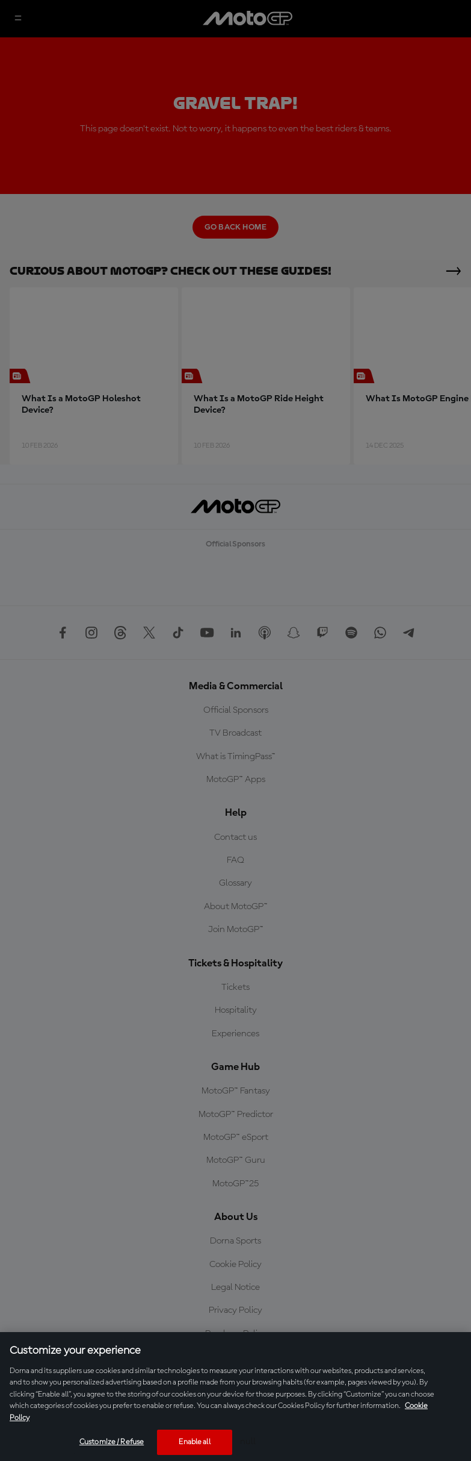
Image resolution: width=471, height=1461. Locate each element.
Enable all (194, 1442)
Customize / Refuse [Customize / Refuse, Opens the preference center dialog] (111, 1442)
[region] (235, 1396)
